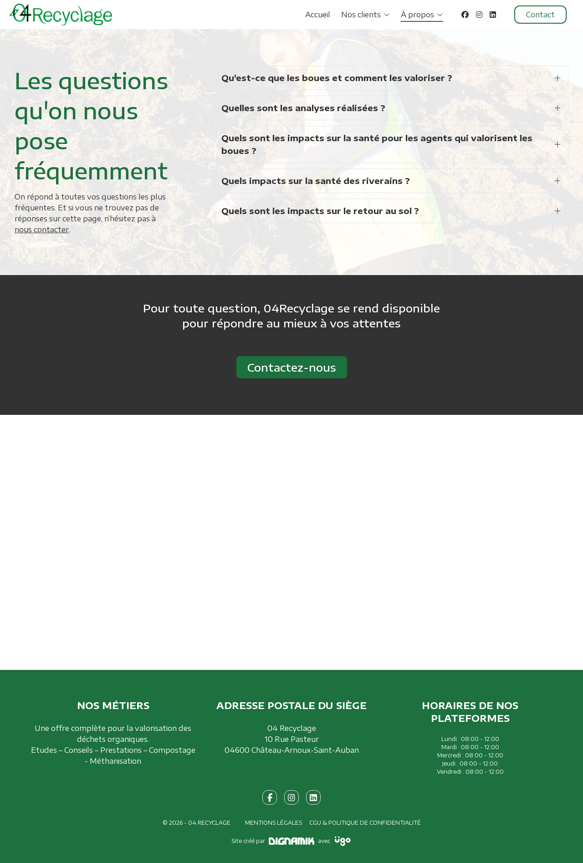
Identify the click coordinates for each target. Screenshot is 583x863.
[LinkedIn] (493, 14)
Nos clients (361, 14)
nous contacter (42, 229)
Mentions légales (273, 822)
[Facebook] (465, 14)
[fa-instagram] (291, 797)
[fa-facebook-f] (269, 797)
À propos (417, 14)
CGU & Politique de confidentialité (365, 822)
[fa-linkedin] (313, 797)
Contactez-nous (291, 367)
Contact (540, 14)
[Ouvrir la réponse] (557, 77)
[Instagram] (479, 14)
